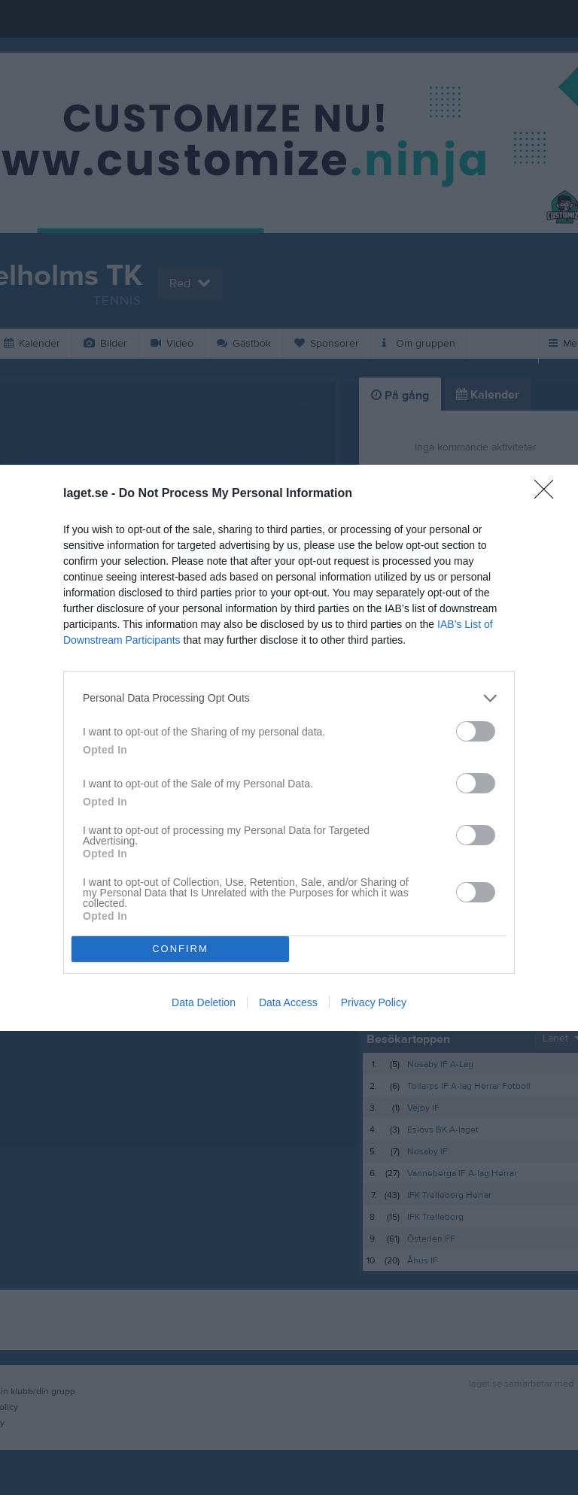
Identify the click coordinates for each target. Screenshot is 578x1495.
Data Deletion (204, 1002)
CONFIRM (180, 948)
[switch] (475, 730)
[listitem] (289, 697)
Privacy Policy (373, 1002)
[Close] (548, 493)
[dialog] (289, 747)
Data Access (288, 1002)
